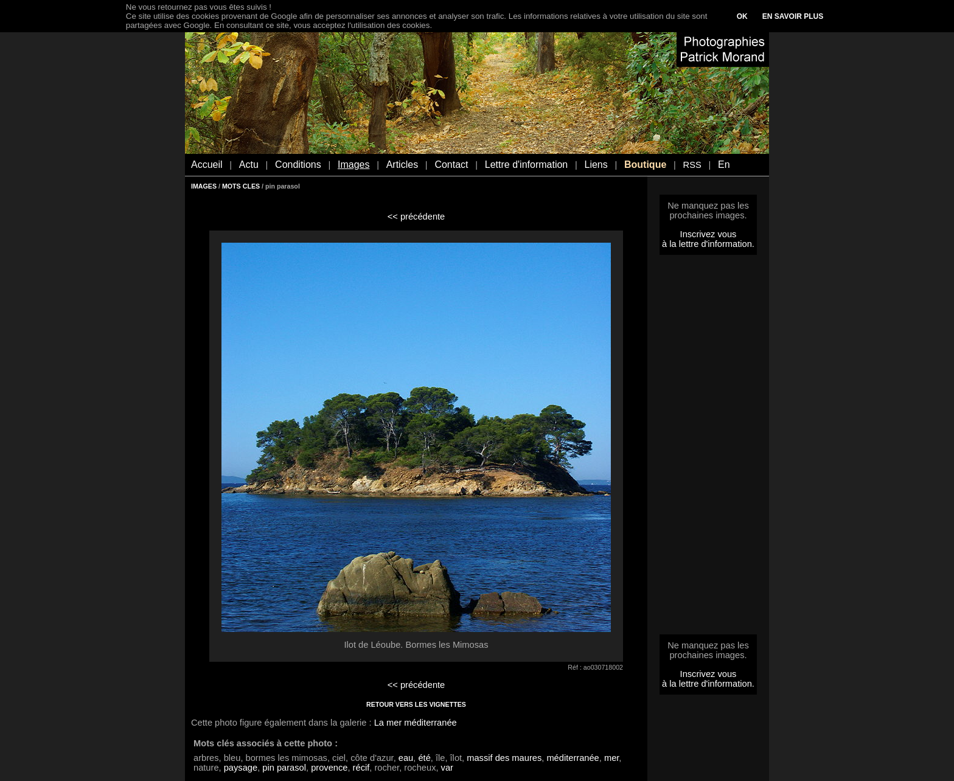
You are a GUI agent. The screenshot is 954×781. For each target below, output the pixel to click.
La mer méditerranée (415, 722)
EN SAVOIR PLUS (792, 16)
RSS (692, 165)
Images (353, 164)
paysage (240, 767)
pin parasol (284, 767)
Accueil (207, 164)
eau (406, 758)
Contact (451, 164)
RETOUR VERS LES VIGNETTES (416, 704)
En (724, 164)
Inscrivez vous (708, 234)
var (447, 767)
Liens (595, 164)
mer (611, 758)
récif (361, 767)
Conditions (298, 164)
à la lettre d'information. (708, 244)
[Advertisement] (708, 448)
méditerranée (572, 758)
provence (329, 767)
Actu (249, 164)
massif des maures (504, 758)
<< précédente (416, 216)
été (424, 758)
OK (742, 16)
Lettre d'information (526, 164)
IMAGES (204, 186)
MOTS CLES (241, 186)
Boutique (645, 164)
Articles (402, 164)
